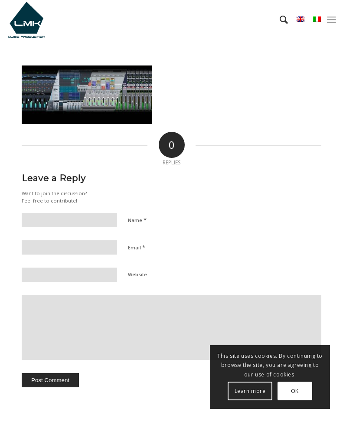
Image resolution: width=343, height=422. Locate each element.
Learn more (250, 391)
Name (137, 220)
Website (137, 274)
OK (295, 391)
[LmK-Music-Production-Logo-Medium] (26, 19)
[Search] (279, 19)
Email (136, 247)
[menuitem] (279, 19)
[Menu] (331, 19)
